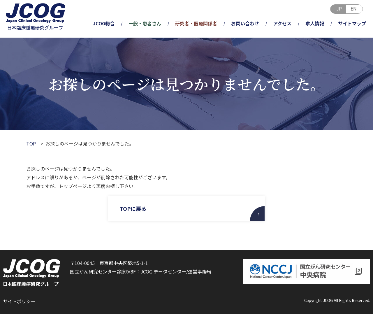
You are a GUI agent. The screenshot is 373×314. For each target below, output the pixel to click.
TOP (31, 143)
